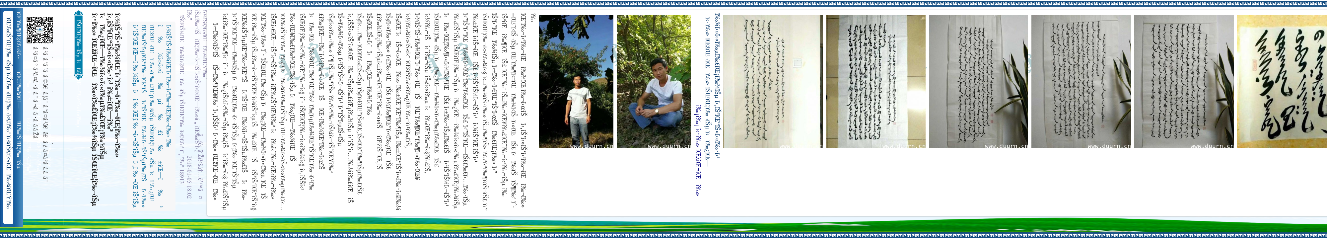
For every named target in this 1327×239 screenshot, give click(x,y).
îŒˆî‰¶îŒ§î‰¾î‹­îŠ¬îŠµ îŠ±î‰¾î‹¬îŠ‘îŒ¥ (19, 35)
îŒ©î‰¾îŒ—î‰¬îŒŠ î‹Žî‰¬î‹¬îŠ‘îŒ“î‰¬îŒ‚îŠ (19, 90)
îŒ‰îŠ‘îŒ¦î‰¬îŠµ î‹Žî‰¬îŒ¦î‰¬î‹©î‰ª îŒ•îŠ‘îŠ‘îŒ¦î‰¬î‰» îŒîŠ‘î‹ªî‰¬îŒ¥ (19, 145)
